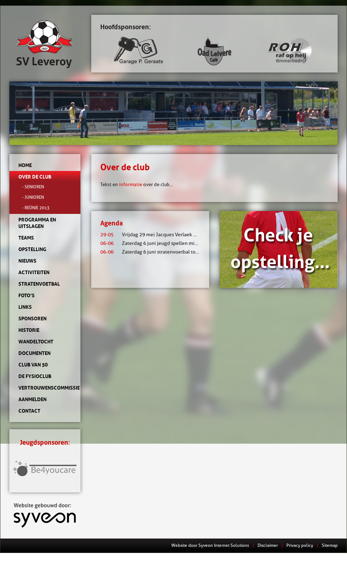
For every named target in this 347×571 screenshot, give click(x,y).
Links (25, 307)
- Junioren (33, 197)
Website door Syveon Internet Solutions (210, 545)
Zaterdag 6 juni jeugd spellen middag (153, 243)
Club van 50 (33, 364)
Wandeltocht (35, 341)
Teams (26, 237)
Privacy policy (299, 545)
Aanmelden (32, 399)
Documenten (34, 353)
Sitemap (330, 545)
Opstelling (32, 249)
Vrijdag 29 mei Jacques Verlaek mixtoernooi (160, 235)
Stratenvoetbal (39, 284)
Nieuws (27, 261)
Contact (29, 411)
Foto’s (26, 295)
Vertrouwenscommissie (44, 388)
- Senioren (33, 186)
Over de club (34, 177)
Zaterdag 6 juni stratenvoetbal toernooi (155, 252)
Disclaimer (268, 545)
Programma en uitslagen (37, 222)
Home (25, 165)
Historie (28, 330)
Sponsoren (32, 318)
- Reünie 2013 (35, 207)
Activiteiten (33, 272)
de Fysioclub (34, 376)
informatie (130, 184)
